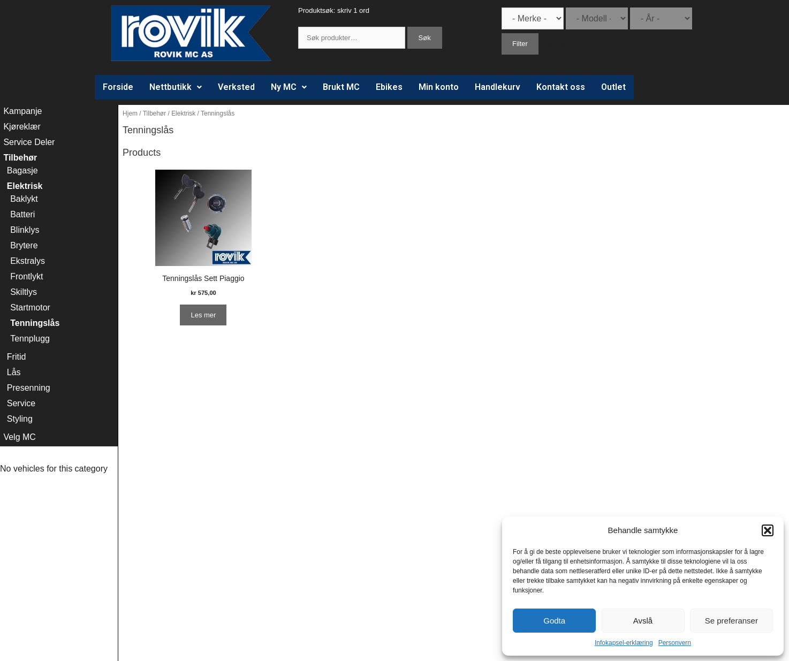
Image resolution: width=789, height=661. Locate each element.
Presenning (28, 387)
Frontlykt (26, 276)
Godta (554, 620)
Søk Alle (557, 44)
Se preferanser (731, 620)
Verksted (236, 87)
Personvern (674, 643)
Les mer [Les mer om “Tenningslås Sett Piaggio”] (203, 315)
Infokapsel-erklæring (624, 643)
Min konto (439, 87)
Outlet (613, 87)
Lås (14, 372)
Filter (520, 44)
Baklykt (24, 198)
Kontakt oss (560, 87)
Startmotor (30, 307)
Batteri (22, 214)
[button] (767, 530)
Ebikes (389, 87)
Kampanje (22, 111)
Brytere (24, 245)
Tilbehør (154, 113)
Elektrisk (183, 113)
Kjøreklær (21, 126)
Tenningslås (34, 323)
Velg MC (19, 437)
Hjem (130, 113)
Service (21, 403)
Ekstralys (27, 260)
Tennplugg (30, 338)
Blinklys (24, 229)
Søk (425, 38)
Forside (118, 87)
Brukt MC (341, 87)
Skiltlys (23, 292)
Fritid (16, 356)
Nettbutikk (175, 87)
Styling (20, 418)
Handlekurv (497, 87)
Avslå (643, 620)
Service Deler (29, 142)
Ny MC (289, 87)
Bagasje (22, 170)
